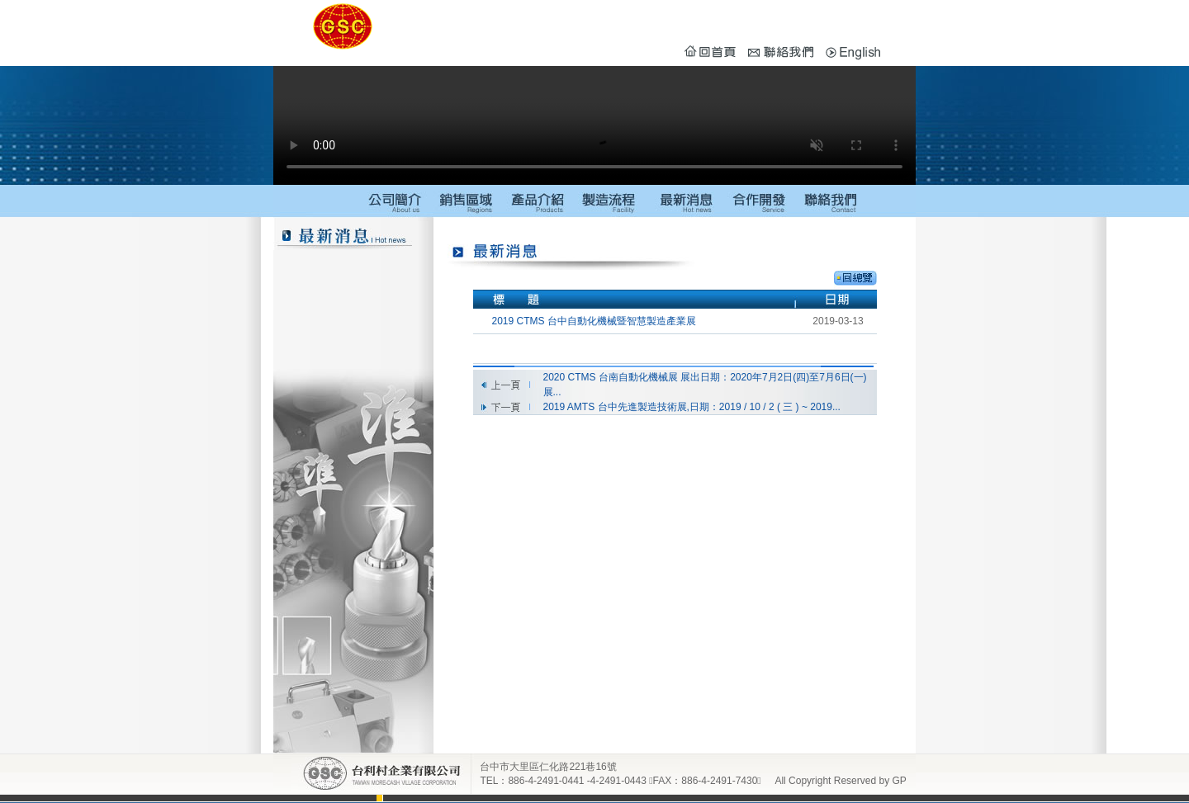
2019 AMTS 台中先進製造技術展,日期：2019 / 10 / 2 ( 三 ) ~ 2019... (692, 407)
